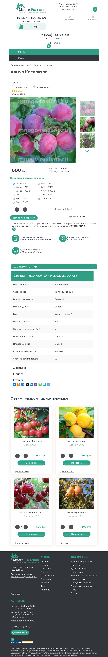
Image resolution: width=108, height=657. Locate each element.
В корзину (31, 463)
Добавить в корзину (24, 218)
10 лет (47, 191)
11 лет (47, 195)
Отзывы (18, 380)
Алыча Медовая (76, 441)
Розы (73, 590)
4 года (21, 191)
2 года (21, 183)
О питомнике (48, 575)
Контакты (46, 590)
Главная (45, 561)
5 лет (21, 195)
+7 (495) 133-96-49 (31, 18)
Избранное (69, 19)
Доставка (20, 367)
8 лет (47, 183)
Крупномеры (78, 579)
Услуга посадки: (64, 171)
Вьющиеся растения (82, 561)
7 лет (21, 202)
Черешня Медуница (31, 441)
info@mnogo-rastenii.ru (22, 621)
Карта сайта (17, 594)
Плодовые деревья (81, 583)
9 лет (47, 187)
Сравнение (92, 19)
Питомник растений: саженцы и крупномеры (24, 575)
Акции (44, 586)
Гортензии (76, 565)
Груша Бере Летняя (76, 512)
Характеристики (25, 266)
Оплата (18, 374)
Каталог (45, 565)
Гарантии (46, 579)
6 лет (21, 198)
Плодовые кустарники (83, 586)
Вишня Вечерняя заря (31, 512)
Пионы (74, 593)
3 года (21, 187)
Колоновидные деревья (84, 575)
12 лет (47, 198)
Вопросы (45, 583)
